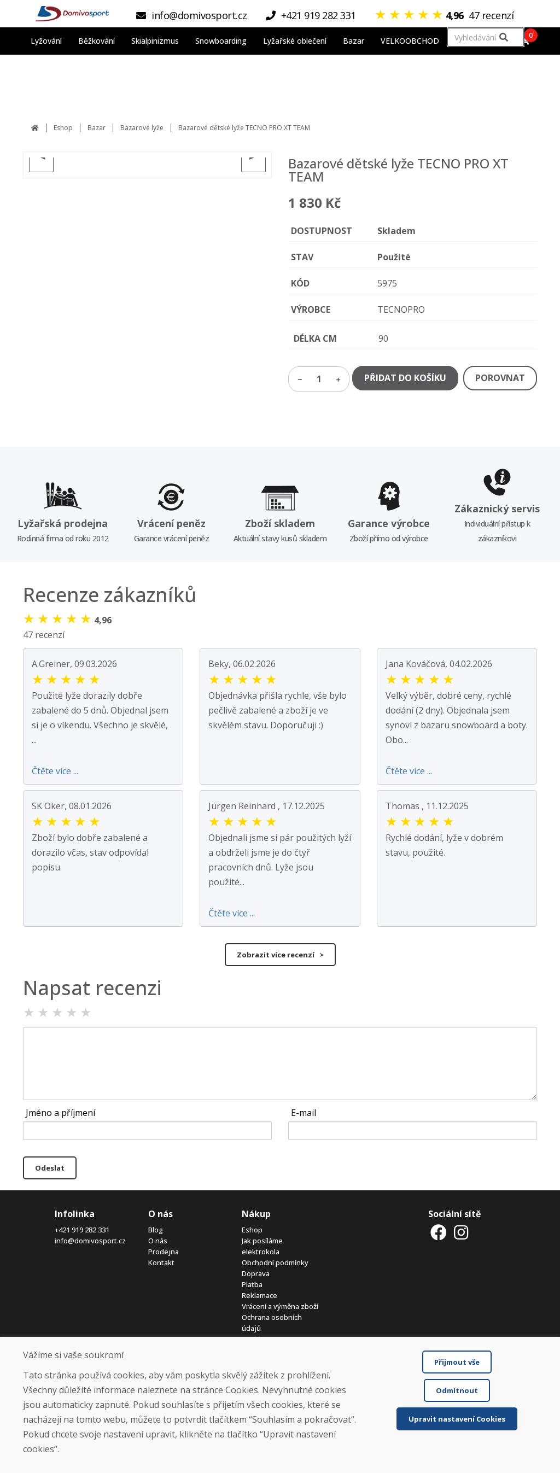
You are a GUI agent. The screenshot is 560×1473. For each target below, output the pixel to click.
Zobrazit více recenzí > (280, 955)
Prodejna (163, 1251)
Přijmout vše (457, 1362)
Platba (252, 1284)
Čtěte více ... (55, 771)
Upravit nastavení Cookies (457, 1419)
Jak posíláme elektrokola (262, 1246)
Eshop (63, 127)
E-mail (303, 1113)
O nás (157, 1241)
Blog (155, 1230)
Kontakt (161, 1262)
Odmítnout (457, 1390)
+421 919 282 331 (82, 1230)
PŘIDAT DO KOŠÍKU (405, 378)
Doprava (256, 1273)
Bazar (97, 127)
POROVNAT (500, 378)
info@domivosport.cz (90, 1241)
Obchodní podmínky (275, 1262)
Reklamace (259, 1295)
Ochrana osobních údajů (272, 1322)
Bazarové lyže (142, 127)
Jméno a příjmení (60, 1113)
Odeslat (50, 1168)
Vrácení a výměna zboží (280, 1306)
